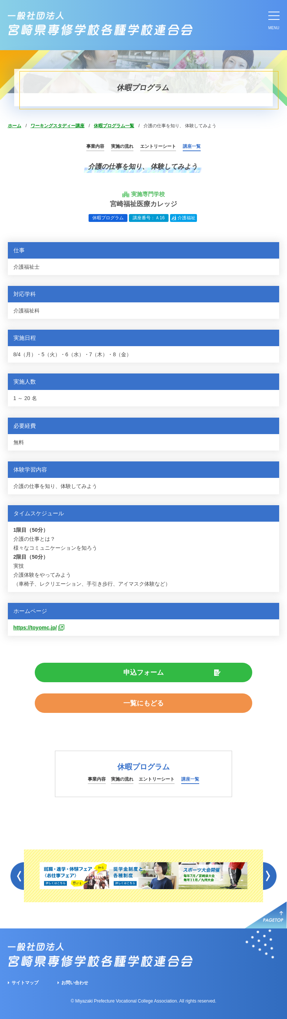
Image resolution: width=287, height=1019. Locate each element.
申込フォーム (143, 672)
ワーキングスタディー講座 (57, 125)
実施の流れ (122, 146)
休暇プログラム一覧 (114, 125)
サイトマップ (25, 982)
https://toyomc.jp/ (35, 628)
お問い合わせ (74, 982)
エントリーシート (158, 146)
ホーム (14, 125)
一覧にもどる (143, 703)
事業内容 (95, 146)
